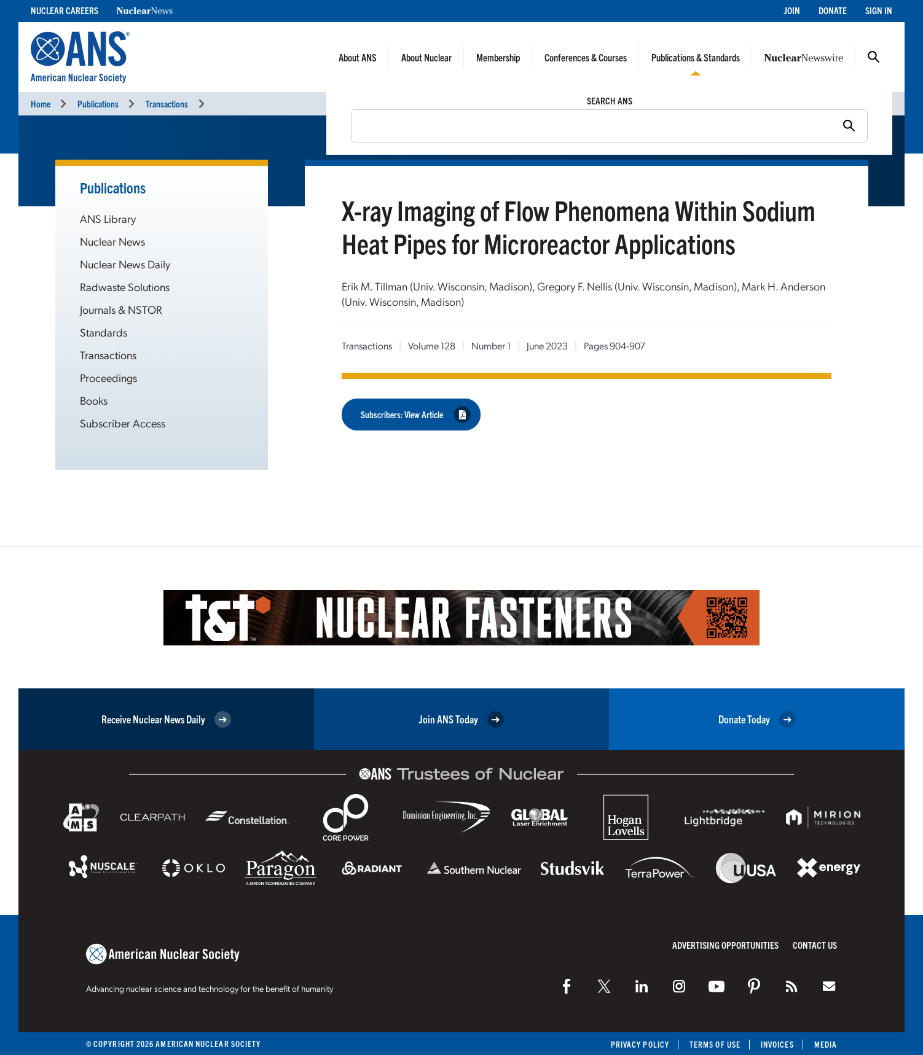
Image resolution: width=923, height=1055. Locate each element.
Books (94, 400)
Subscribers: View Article (416, 414)
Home (40, 103)
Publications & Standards (695, 57)
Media (825, 1044)
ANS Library (108, 218)
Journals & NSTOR (121, 309)
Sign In (878, 10)
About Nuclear (426, 57)
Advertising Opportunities (725, 945)
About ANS (358, 57)
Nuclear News (112, 241)
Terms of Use (714, 1044)
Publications (98, 103)
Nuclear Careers (64, 10)
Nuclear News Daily (125, 264)
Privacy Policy (640, 1044)
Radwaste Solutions (125, 286)
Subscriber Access (122, 423)
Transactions (167, 103)
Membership (498, 57)
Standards (103, 332)
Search (873, 57)
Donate (833, 10)
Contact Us (815, 945)
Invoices (777, 1044)
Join (792, 10)
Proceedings (108, 377)
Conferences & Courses (585, 57)
